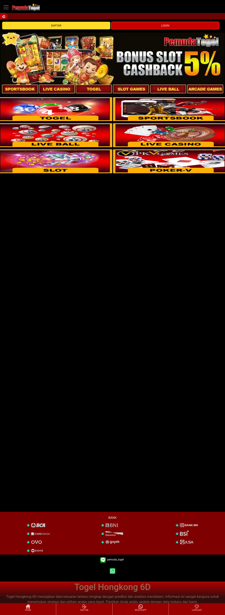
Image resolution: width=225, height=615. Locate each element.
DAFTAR (56, 25)
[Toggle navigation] (6, 7)
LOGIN (165, 25)
